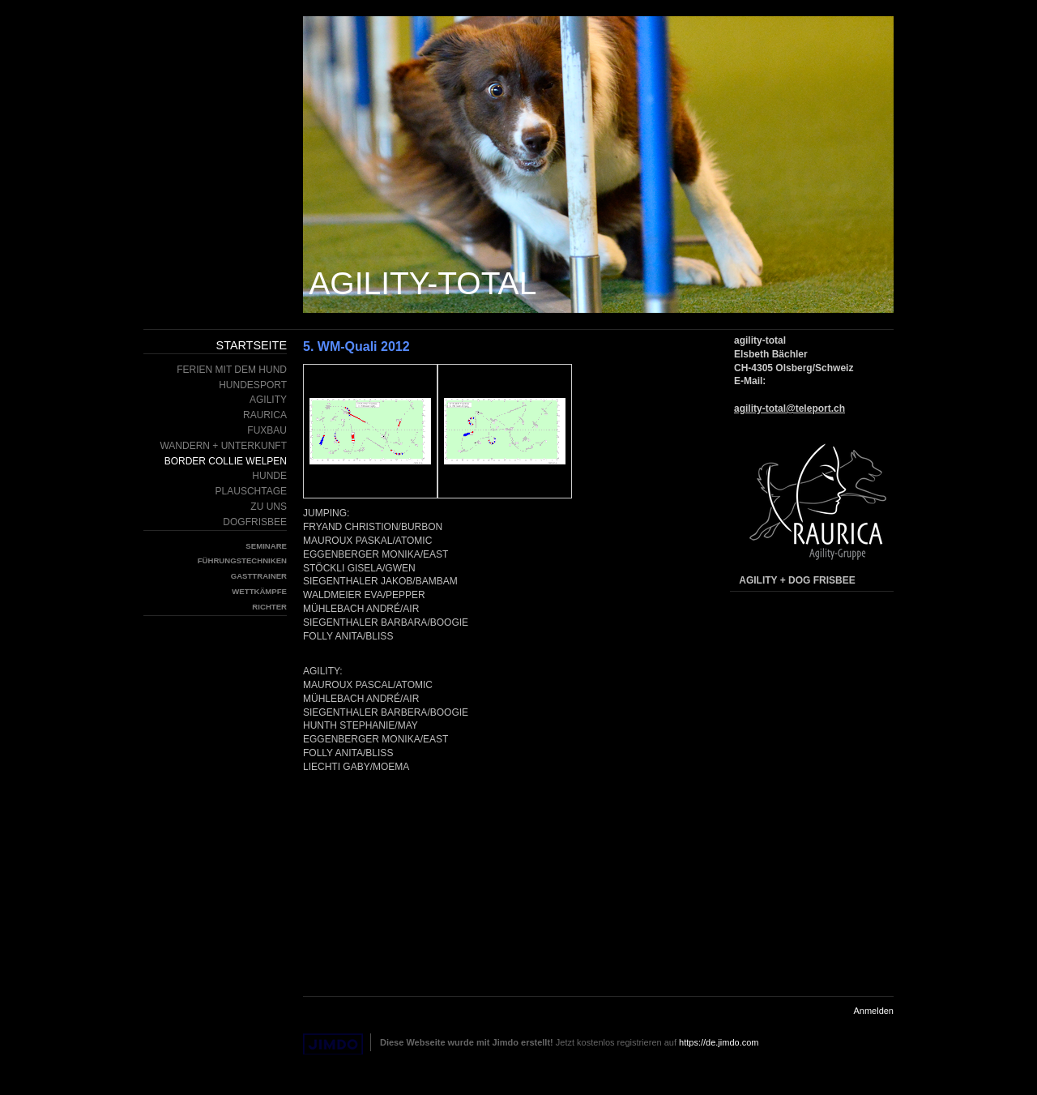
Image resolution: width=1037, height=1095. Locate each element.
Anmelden (873, 1011)
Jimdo (333, 1044)
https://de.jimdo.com (718, 1042)
